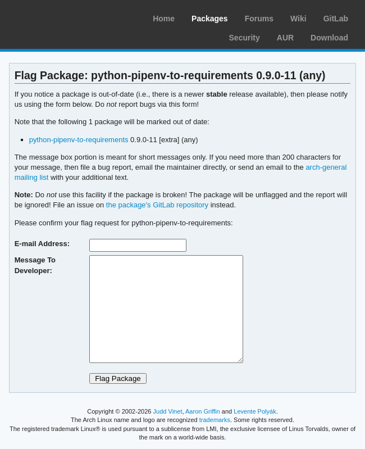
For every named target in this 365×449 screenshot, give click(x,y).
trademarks (214, 419)
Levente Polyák (255, 411)
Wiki (298, 18)
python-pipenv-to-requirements (79, 139)
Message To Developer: (35, 265)
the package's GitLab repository (157, 205)
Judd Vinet (167, 411)
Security (244, 37)
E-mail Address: (42, 243)
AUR (285, 37)
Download (329, 37)
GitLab (335, 18)
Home (164, 18)
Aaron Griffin (202, 411)
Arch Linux (61, 17)
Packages (209, 18)
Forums (259, 18)
